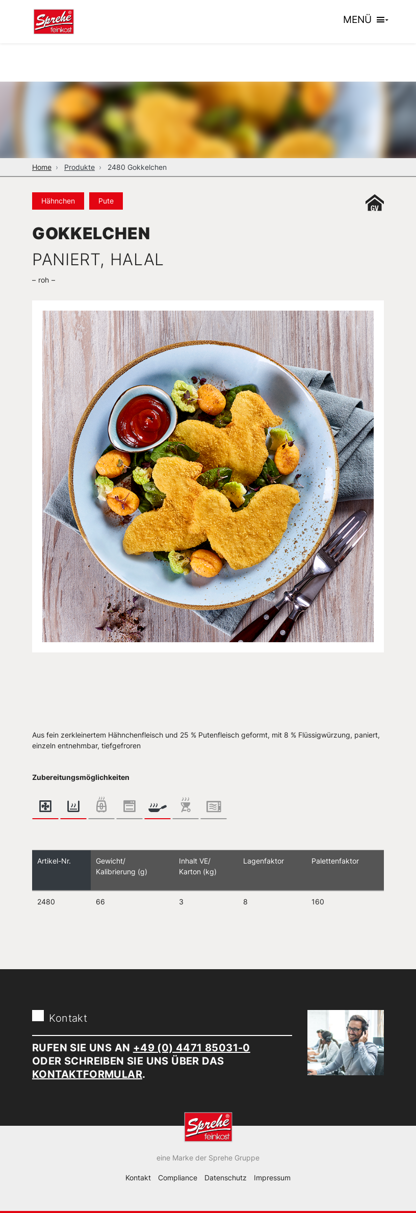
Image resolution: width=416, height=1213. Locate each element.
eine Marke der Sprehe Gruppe (208, 1157)
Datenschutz (225, 1177)
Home (41, 167)
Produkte (79, 167)
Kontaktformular (87, 1074)
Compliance (177, 1177)
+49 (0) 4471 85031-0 (191, 1048)
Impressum (272, 1177)
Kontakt (138, 1177)
